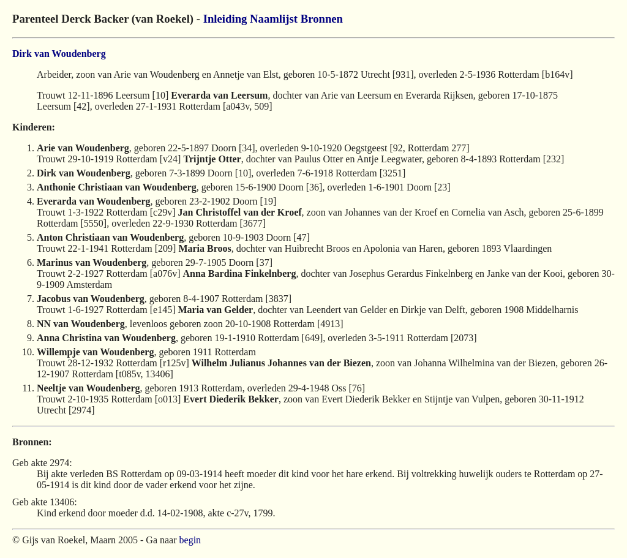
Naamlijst (274, 18)
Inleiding (225, 18)
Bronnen (322, 18)
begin (190, 540)
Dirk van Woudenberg (59, 53)
